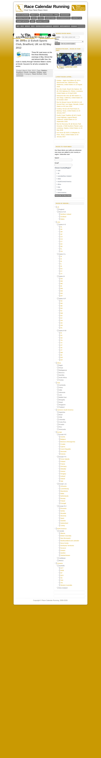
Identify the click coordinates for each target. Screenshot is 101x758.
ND (61, 303)
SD (61, 338)
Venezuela (62, 429)
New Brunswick (65, 538)
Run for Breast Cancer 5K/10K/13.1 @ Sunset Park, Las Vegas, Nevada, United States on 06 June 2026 (70, 104)
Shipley (39, 72)
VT (61, 350)
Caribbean (62, 558)
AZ (61, 234)
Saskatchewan (65, 555)
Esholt (26, 72)
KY (61, 271)
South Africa (63, 377)
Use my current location (68, 43)
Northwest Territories (67, 545)
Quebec (63, 553)
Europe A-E (62, 434)
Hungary (63, 474)
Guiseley (32, 72)
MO (61, 291)
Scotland (63, 216)
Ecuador (61, 424)
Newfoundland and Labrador (69, 540)
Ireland (62, 478)
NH (61, 308)
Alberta (62, 533)
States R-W (62, 330)
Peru (60, 427)
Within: (57, 39)
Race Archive (37, 74)
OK (61, 323)
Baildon (44, 70)
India (60, 390)
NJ (61, 310)
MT (61, 296)
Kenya (61, 368)
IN (61, 266)
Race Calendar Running (46, 6)
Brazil (61, 414)
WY (61, 360)
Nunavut (63, 548)
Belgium (63, 439)
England (61, 209)
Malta (62, 493)
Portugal (63, 503)
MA (61, 278)
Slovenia (63, 516)
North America (61, 528)
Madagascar (63, 370)
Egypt (61, 365)
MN (61, 288)
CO (61, 239)
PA (61, 328)
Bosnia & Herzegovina (67, 441)
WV (61, 357)
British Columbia (65, 536)
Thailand (62, 407)
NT (61, 573)
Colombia (62, 419)
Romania (63, 508)
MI (61, 286)
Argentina (62, 412)
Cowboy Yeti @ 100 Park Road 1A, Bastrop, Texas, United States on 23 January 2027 (68, 111)
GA (61, 251)
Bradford (19, 72)
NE (61, 306)
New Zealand (63, 588)
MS (61, 293)
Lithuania (63, 486)
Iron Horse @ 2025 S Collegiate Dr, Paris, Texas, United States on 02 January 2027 (68, 134)
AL (61, 227)
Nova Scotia (64, 543)
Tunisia (61, 380)
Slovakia (63, 513)
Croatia (62, 444)
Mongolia (62, 400)
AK (61, 229)
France (62, 464)
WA (61, 352)
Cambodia (62, 385)
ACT (61, 568)
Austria (62, 437)
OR (61, 325)
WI (61, 355)
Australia (62, 565)
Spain (62, 518)
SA (61, 578)
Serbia (62, 511)
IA (61, 259)
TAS (61, 580)
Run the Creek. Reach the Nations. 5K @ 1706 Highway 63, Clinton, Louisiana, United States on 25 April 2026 (70, 91)
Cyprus (62, 446)
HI (61, 256)
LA (61, 273)
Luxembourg (64, 488)
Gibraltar (63, 469)
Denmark (63, 451)
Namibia (61, 375)
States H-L (62, 254)
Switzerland (64, 523)
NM (61, 313)
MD (61, 281)
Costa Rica (62, 422)
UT (61, 345)
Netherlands (64, 496)
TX (61, 343)
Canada (61, 531)
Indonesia (62, 392)
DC (61, 244)
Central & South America (65, 410)
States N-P (62, 298)
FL (61, 249)
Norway (62, 498)
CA (61, 236)
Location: (58, 37)
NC (61, 301)
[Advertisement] (69, 605)
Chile (60, 417)
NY (61, 318)
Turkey (62, 525)
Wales (62, 219)
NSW (62, 570)
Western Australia (66, 585)
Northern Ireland (65, 214)
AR (61, 232)
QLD (62, 575)
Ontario (62, 550)
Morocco (62, 372)
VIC (61, 582)
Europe (59, 432)
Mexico (61, 560)
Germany (63, 466)
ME (61, 283)
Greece (62, 471)
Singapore (62, 404)
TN (61, 340)
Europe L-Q (62, 484)
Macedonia (64, 491)
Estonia (62, 454)
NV (61, 315)
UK (58, 207)
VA (61, 347)
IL (61, 264)
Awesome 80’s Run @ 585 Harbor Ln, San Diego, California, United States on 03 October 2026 (69, 98)
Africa (59, 363)
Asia (58, 383)
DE (61, 246)
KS (61, 268)
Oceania (60, 563)
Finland (62, 461)
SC (61, 335)
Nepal (61, 402)
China (61, 387)
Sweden (63, 520)
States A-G (62, 224)
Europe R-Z (62, 506)
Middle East (62, 397)
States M (62, 276)
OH (61, 320)
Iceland (62, 476)
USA (58, 222)
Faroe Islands (64, 459)
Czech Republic (65, 449)
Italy (61, 481)
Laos (60, 395)
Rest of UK (62, 212)
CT (61, 241)
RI (61, 333)
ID (61, 261)
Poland (62, 501)
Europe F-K (62, 456)
